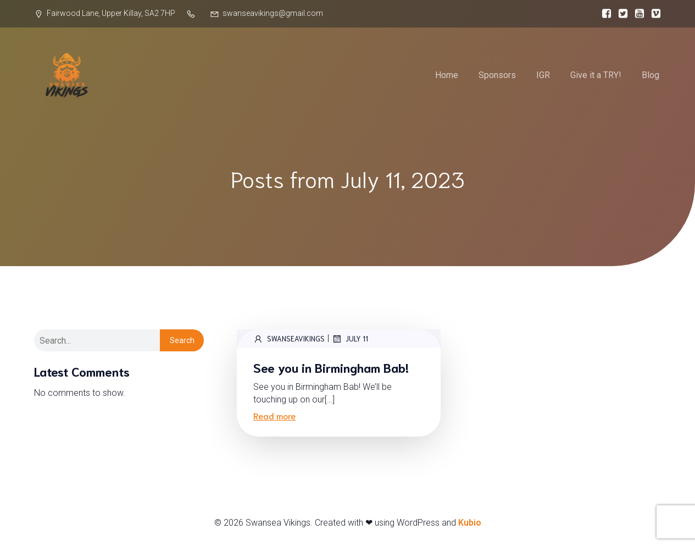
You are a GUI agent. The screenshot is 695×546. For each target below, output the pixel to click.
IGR (543, 75)
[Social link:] (604, 13)
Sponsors (497, 75)
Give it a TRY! (595, 75)
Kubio (469, 522)
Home (446, 75)
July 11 (350, 338)
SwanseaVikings (289, 338)
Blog (650, 75)
